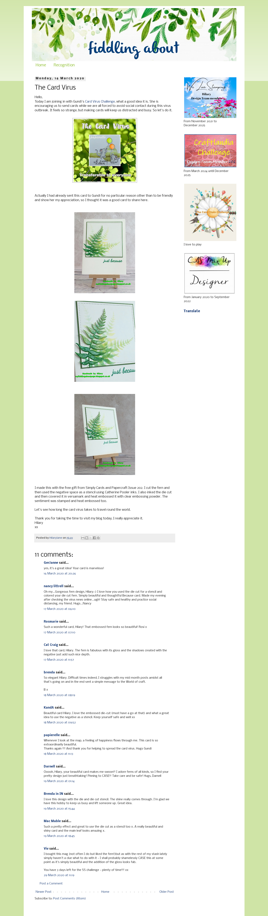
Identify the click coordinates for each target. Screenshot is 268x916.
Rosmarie (51, 621)
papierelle (52, 735)
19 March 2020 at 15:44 (59, 808)
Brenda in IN (53, 794)
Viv (46, 848)
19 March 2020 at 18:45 (59, 836)
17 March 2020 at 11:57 (59, 659)
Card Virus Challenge (100, 101)
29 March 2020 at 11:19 (59, 875)
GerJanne (51, 563)
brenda (49, 672)
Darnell (49, 766)
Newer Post (43, 892)
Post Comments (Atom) (69, 898)
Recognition (64, 65)
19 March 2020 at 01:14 (59, 781)
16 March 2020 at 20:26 (60, 573)
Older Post (166, 892)
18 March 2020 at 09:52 (60, 722)
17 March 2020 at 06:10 (60, 609)
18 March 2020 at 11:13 (58, 754)
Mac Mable (52, 821)
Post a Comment (51, 883)
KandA (49, 707)
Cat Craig (51, 645)
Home (41, 65)
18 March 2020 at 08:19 (59, 695)
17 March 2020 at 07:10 (59, 632)
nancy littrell (53, 586)
